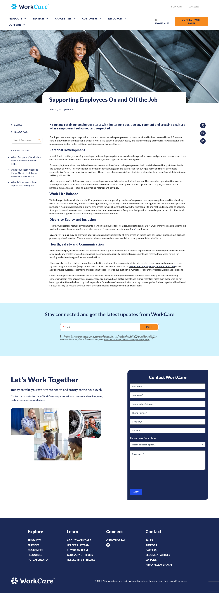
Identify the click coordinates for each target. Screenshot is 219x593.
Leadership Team (78, 545)
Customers (93, 19)
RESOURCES (21, 131)
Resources (118, 19)
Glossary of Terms (80, 554)
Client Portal (115, 540)
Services (41, 19)
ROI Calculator (38, 559)
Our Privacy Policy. (142, 340)
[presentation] (153, 479)
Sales (149, 540)
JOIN (149, 327)
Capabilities (66, 19)
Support (176, 6)
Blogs (18, 124)
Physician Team (77, 550)
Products (18, 19)
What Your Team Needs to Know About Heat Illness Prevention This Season (24, 173)
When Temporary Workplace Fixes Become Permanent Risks (26, 160)
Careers (194, 6)
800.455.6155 (162, 23)
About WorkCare (79, 540)
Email (67, 326)
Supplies (151, 559)
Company (18, 25)
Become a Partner (158, 554)
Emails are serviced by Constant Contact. (119, 340)
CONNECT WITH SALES (191, 21)
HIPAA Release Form (159, 564)
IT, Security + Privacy (81, 559)
